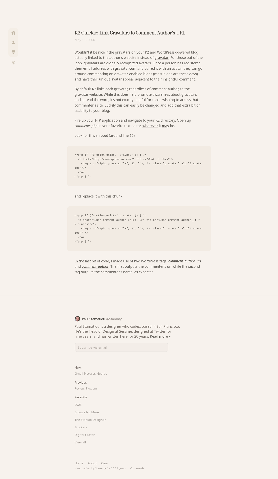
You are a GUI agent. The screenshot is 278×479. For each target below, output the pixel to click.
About (92, 463)
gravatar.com (125, 68)
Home (79, 463)
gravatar (161, 57)
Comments (137, 468)
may (165, 125)
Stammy (100, 468)
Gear (104, 463)
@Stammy (114, 319)
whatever (150, 125)
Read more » (160, 336)
